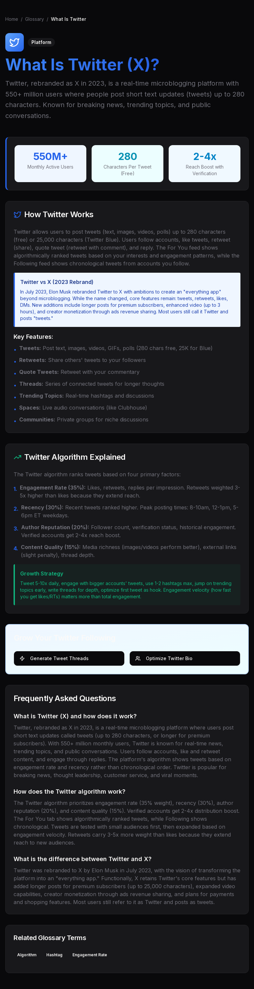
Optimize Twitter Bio (163, 658)
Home (11, 19)
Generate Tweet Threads (54, 658)
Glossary (34, 19)
